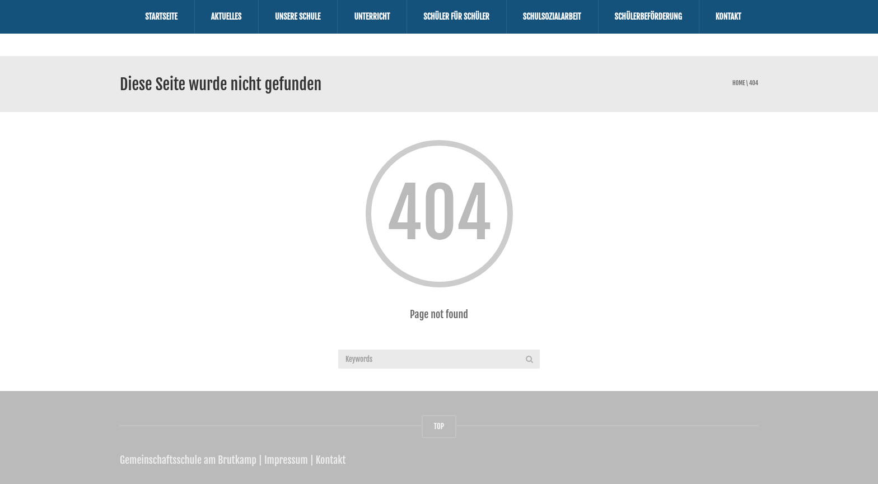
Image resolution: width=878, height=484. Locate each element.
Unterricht (372, 16)
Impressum (286, 460)
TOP (439, 426)
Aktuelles (226, 16)
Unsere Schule (297, 16)
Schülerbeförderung (648, 16)
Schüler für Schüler (456, 16)
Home (738, 83)
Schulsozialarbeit (552, 16)
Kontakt (728, 16)
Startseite (161, 16)
